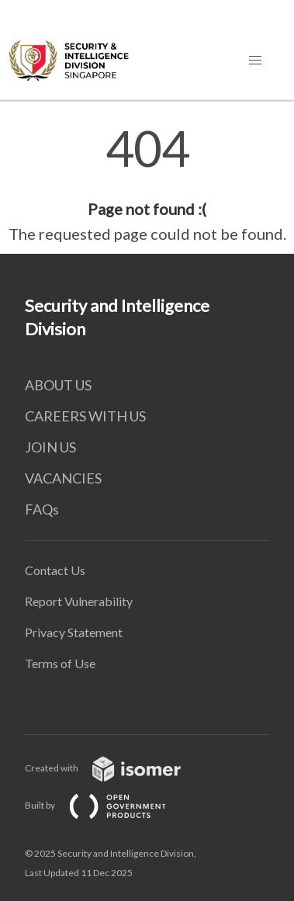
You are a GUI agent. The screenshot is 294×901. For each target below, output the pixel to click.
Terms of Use (60, 663)
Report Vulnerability (79, 601)
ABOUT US (58, 384)
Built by (108, 805)
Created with (115, 768)
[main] (147, 184)
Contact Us (55, 570)
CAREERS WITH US (85, 416)
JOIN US (50, 447)
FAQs (42, 509)
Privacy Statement (74, 632)
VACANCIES (63, 478)
